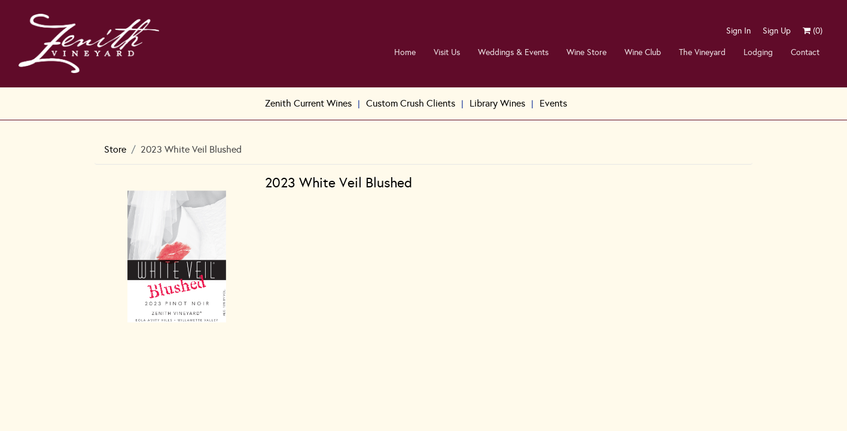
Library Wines (497, 103)
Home (405, 52)
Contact (805, 52)
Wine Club (642, 52)
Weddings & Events (513, 52)
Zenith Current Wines (308, 103)
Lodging (758, 52)
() (812, 31)
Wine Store (586, 52)
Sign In (738, 31)
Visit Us (447, 52)
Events (553, 103)
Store (115, 149)
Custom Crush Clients (410, 103)
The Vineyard (702, 52)
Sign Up (777, 31)
